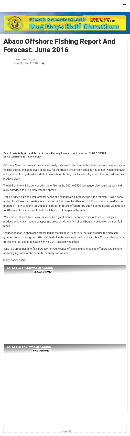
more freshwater (42, 272)
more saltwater (41, 351)
